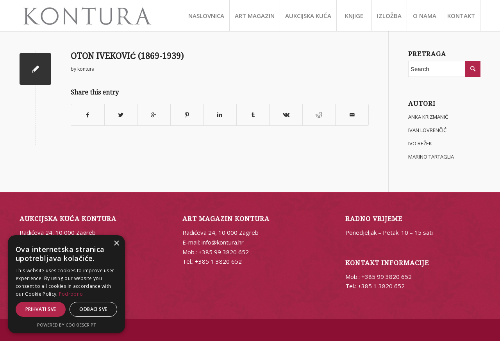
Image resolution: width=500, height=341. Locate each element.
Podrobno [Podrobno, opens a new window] (71, 294)
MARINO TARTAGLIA (431, 156)
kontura (86, 69)
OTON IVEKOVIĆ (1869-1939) (127, 56)
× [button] (116, 243)
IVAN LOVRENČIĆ (427, 130)
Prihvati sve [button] (40, 309)
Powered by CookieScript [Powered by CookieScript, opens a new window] (66, 325)
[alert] (66, 284)
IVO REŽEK (420, 143)
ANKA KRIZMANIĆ (428, 116)
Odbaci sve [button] (93, 309)
